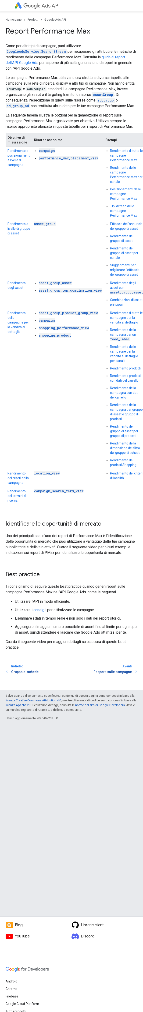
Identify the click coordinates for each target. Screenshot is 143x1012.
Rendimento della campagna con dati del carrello (124, 392)
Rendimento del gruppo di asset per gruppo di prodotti (124, 431)
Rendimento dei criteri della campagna (18, 478)
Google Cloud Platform (22, 1004)
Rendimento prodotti (125, 368)
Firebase (12, 996)
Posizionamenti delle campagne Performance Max (125, 193)
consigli (39, 610)
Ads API (41, 6)
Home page (13, 19)
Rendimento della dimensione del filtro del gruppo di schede (125, 448)
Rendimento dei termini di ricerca (16, 495)
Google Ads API (55, 19)
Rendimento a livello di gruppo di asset (18, 228)
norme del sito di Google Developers (100, 705)
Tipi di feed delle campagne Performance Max (123, 210)
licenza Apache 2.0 (18, 705)
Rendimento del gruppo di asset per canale (124, 253)
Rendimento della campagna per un (123, 334)
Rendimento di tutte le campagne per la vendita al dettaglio (126, 317)
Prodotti (33, 19)
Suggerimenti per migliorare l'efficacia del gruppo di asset (124, 269)
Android (11, 981)
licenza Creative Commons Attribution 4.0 (33, 700)
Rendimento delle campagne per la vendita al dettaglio (18, 322)
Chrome (12, 989)
